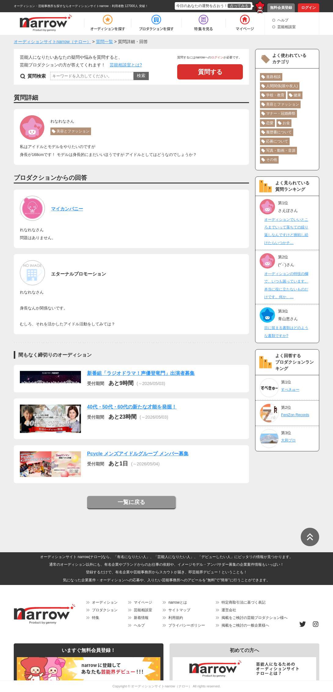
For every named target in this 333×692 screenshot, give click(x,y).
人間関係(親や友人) (282, 86)
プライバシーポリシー (186, 625)
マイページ (143, 602)
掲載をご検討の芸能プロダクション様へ (254, 618)
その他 (271, 159)
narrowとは (177, 602)
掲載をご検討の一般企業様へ (245, 625)
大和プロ (288, 440)
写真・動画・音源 (280, 150)
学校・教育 (275, 95)
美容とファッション (73, 131)
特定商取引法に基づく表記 (243, 602)
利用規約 (175, 618)
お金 (286, 123)
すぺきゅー (290, 389)
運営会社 (228, 610)
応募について (277, 141)
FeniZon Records (295, 415)
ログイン (308, 8)
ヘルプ (282, 20)
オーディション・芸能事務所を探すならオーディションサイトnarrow (61, 6)
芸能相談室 (286, 27)
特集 (95, 618)
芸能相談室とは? (126, 64)
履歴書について (279, 132)
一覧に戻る (131, 502)
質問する (210, 71)
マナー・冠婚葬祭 (280, 113)
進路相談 (273, 77)
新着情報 (141, 618)
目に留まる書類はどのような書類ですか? (286, 332)
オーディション (105, 602)
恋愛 (269, 123)
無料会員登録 (281, 8)
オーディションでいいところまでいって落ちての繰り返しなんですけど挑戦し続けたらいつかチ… (286, 231)
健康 (297, 95)
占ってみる (239, 6)
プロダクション (105, 610)
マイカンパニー (67, 208)
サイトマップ (179, 610)
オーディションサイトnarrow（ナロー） (161, 686)
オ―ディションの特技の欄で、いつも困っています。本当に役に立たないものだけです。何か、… (286, 285)
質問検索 (36, 76)
